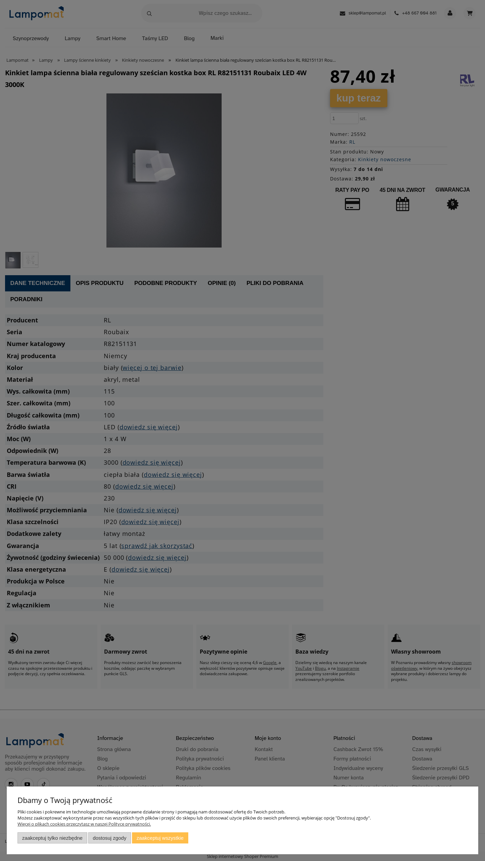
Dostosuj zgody (109, 838)
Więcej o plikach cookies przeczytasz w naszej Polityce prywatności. (84, 824)
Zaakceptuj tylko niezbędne (52, 838)
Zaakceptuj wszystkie (160, 838)
